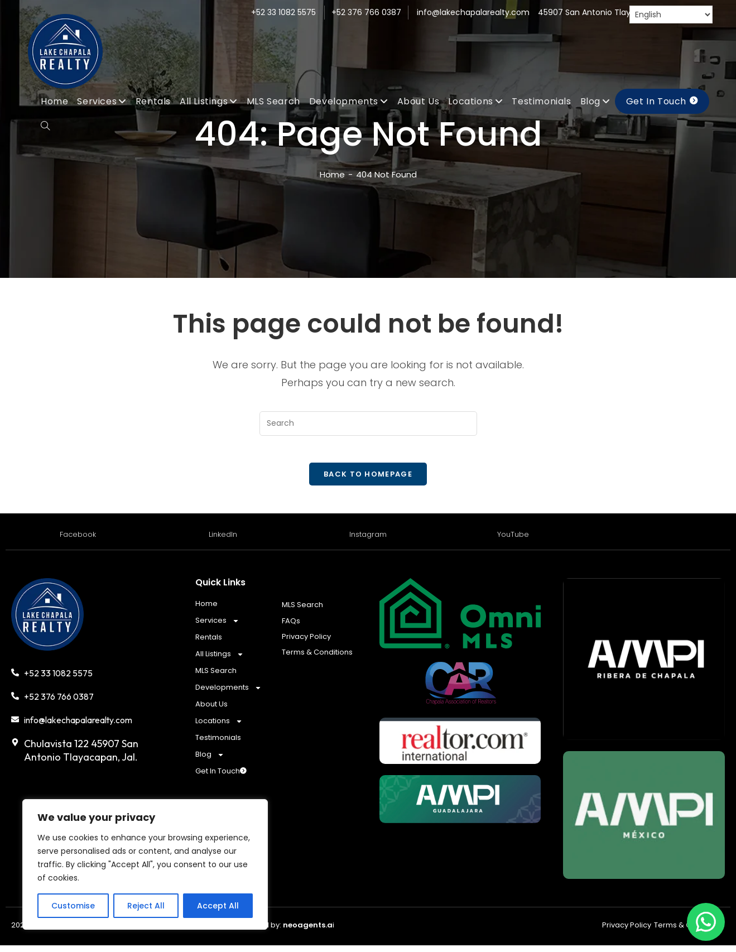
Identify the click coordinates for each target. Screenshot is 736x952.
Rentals (208, 643)
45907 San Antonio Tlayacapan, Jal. (607, 12)
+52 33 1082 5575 (283, 12)
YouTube (513, 541)
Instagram (368, 541)
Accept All (218, 905)
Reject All (146, 905)
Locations (219, 727)
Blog (209, 761)
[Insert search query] (368, 423)
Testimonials (218, 744)
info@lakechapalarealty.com (473, 12)
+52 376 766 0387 (366, 12)
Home (206, 610)
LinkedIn (223, 541)
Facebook (78, 541)
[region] (145, 864)
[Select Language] (671, 14)
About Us (211, 710)
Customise (73, 905)
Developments (228, 694)
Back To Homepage (368, 480)
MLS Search (216, 677)
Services (217, 627)
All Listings (219, 660)
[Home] (332, 174)
